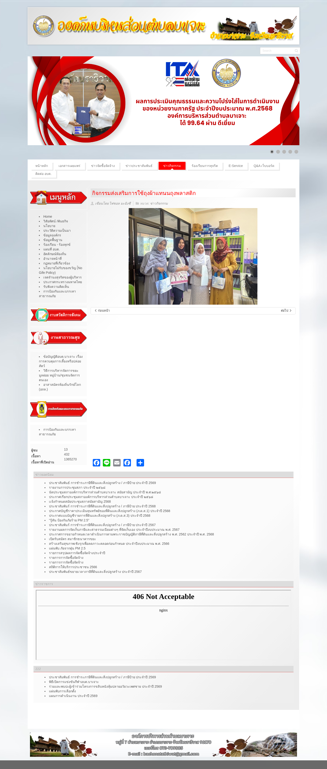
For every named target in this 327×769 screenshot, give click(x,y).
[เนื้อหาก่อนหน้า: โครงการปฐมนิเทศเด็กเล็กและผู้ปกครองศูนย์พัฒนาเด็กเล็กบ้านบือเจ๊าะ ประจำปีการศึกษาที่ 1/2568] (102, 310)
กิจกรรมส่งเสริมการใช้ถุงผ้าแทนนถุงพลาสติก (144, 193)
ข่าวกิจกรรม (159, 203)
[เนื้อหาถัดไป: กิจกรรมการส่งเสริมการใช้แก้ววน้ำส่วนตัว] (286, 310)
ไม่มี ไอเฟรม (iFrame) (163, 625)
